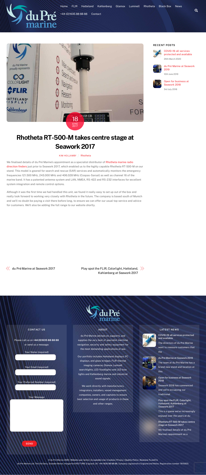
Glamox (120, 6)
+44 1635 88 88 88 (108, 463)
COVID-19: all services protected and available (178, 53)
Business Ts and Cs (149, 460)
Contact (96, 14)
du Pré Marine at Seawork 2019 (179, 68)
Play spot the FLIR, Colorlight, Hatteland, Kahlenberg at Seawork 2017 (109, 271)
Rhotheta (149, 6)
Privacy (120, 460)
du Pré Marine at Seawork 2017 (33, 268)
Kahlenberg (105, 6)
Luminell (134, 6)
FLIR (74, 6)
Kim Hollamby (67, 156)
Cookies (111, 460)
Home (64, 6)
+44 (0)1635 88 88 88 (74, 14)
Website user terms (79, 460)
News (178, 6)
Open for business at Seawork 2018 (176, 83)
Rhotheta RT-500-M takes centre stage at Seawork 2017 (176, 423)
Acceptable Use (98, 460)
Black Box (165, 6)
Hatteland (87, 6)
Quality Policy (131, 460)
